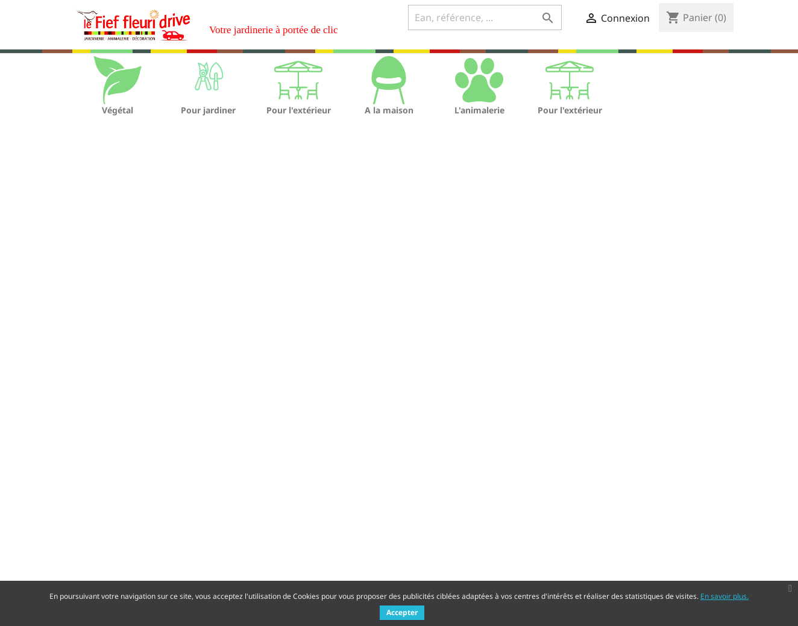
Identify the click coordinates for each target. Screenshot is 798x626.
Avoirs (420, 536)
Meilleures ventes (100, 537)
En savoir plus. (724, 596)
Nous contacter (267, 569)
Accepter (402, 612)
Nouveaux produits (103, 522)
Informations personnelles (461, 505)
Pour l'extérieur (298, 110)
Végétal (117, 110)
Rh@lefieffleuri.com (651, 565)
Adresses (426, 552)
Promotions (87, 506)
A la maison (389, 110)
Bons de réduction (445, 568)
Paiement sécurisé (273, 553)
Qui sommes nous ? (275, 537)
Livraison (254, 506)
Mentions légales (271, 522)
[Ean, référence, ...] (485, 17)
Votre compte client (463, 488)
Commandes (433, 520)
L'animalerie (479, 110)
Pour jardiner (208, 110)
